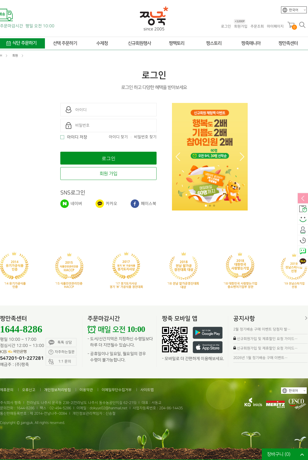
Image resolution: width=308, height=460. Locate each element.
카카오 (106, 203)
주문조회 (257, 26)
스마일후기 (303, 219)
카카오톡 (303, 261)
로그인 (226, 26)
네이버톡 (303, 251)
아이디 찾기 (118, 137)
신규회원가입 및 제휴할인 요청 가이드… (267, 339)
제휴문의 (6, 390)
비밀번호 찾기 (145, 137)
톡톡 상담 (60, 342)
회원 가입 (108, 173)
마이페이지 (275, 26)
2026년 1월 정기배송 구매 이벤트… (260, 358)
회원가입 (240, 26)
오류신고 (28, 390)
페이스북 (143, 203)
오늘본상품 (303, 240)
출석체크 (303, 230)
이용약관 (86, 390)
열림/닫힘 (303, 198)
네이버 (71, 203)
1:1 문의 (60, 361)
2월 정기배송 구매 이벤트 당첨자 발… (262, 329)
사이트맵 (147, 390)
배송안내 (303, 209)
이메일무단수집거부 (117, 390)
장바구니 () (279, 454)
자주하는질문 (62, 352)
